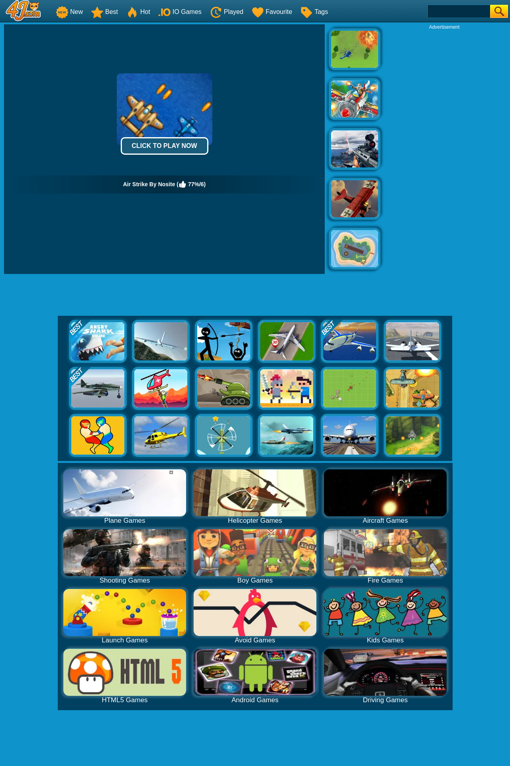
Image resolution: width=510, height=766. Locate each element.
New (69, 11)
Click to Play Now (164, 145)
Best (104, 11)
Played (226, 11)
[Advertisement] (444, 150)
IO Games (180, 11)
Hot (138, 11)
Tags (314, 11)
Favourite (271, 11)
